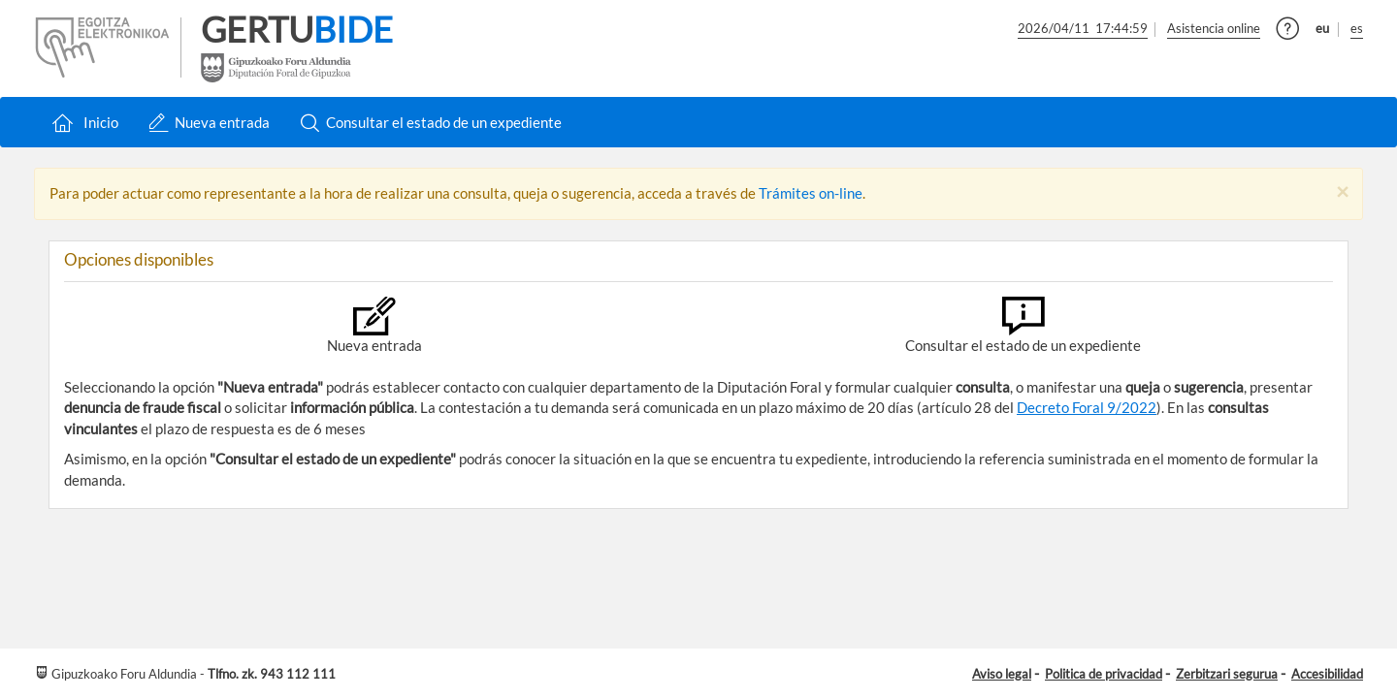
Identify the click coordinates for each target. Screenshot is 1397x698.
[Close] (1342, 192)
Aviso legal (1001, 674)
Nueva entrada (209, 122)
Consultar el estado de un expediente (431, 122)
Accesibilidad (1327, 674)
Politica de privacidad (1103, 674)
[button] (1288, 32)
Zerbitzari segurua (1227, 674)
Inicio (83, 122)
